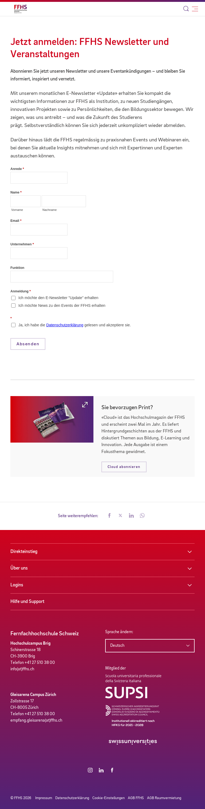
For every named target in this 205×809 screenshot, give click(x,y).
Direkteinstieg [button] (23, 551)
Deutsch (117, 646)
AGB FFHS (136, 798)
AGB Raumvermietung (164, 798)
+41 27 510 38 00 (40, 663)
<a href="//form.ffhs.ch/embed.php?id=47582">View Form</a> (102, 264)
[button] (109, 516)
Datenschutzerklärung (72, 798)
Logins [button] (16, 585)
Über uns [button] (19, 568)
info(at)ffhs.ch (22, 669)
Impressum (43, 798)
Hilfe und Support (27, 601)
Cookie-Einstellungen (108, 798)
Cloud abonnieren (124, 467)
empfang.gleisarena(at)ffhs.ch (36, 720)
